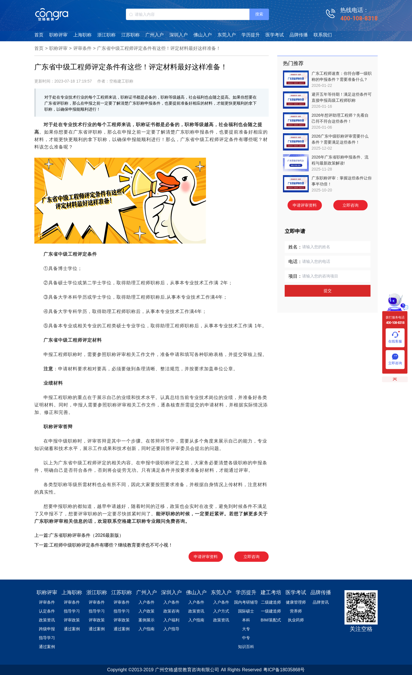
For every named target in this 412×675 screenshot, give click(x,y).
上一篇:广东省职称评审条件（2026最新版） (79, 535)
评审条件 (82, 48)
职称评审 (58, 34)
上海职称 (82, 34)
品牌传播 (299, 34)
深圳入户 (178, 34)
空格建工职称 (131, 521)
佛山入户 (202, 34)
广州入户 (154, 34)
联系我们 (323, 34)
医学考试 (275, 34)
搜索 (259, 14)
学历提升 (250, 34)
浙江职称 (106, 34)
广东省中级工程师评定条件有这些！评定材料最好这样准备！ (159, 48)
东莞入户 (226, 34)
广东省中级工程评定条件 (70, 254)
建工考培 (271, 592)
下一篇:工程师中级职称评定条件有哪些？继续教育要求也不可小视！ (103, 545)
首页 (38, 34)
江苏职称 (130, 34)
